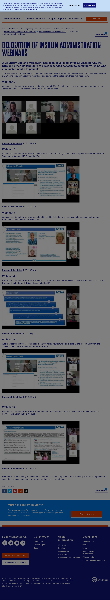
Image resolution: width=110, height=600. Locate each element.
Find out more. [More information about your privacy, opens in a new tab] (35, 9)
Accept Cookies (89, 5)
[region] (55, 6)
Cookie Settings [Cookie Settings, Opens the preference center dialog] (74, 5)
